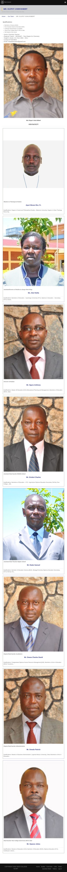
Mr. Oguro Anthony (33, 385)
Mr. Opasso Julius (33, 844)
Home (38, 866)
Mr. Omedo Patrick (33, 749)
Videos (55, 869)
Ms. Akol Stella (33, 293)
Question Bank (46, 869)
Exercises (49, 866)
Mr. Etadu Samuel (33, 565)
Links (55, 866)
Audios (43, 866)
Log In (60, 869)
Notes (60, 866)
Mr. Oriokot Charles (33, 477)
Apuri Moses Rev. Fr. (33, 205)
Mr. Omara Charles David (33, 657)
